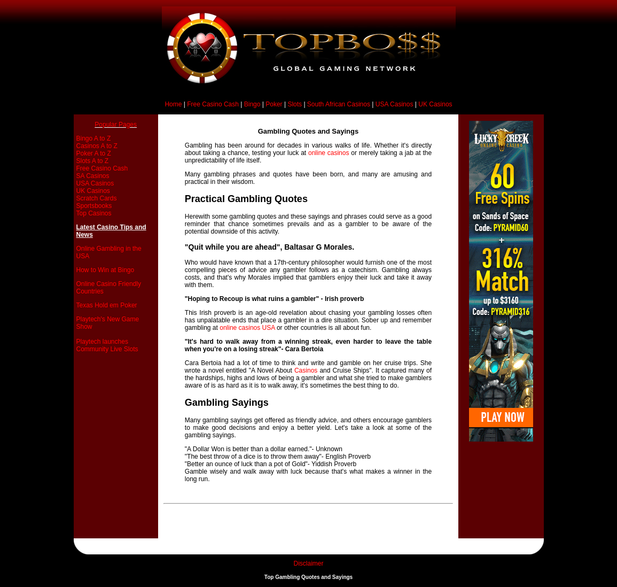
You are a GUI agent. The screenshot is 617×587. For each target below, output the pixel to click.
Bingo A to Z (93, 138)
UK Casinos (435, 104)
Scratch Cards (96, 198)
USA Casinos (394, 104)
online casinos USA (247, 327)
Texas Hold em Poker (106, 305)
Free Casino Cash (213, 104)
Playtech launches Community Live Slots (107, 345)
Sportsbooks (94, 206)
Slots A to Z (92, 161)
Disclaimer (308, 563)
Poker (273, 104)
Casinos (305, 370)
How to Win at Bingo (105, 270)
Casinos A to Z (97, 146)
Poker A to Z (93, 153)
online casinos (328, 153)
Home (173, 104)
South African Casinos (338, 104)
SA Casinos (93, 176)
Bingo (252, 104)
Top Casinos (94, 213)
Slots (294, 104)
